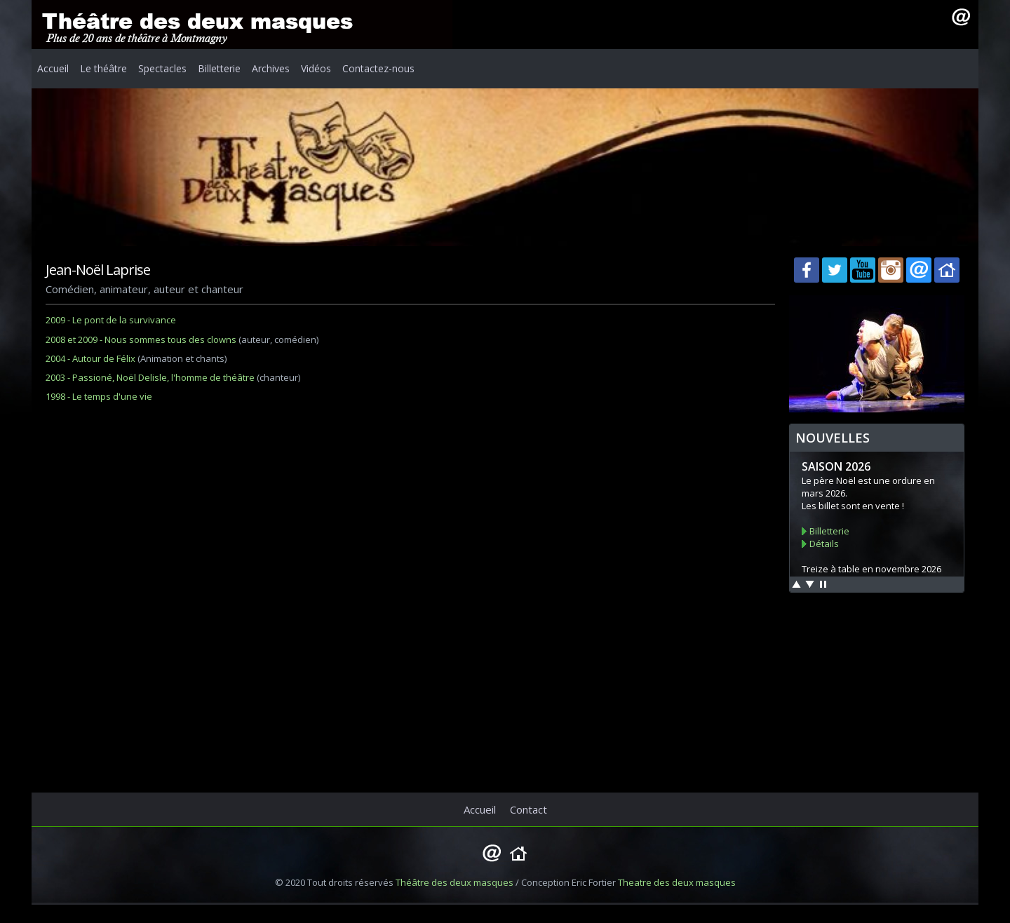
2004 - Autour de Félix (90, 358)
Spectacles (162, 68)
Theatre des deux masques (677, 882)
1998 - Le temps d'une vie (99, 396)
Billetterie (219, 68)
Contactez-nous (378, 68)
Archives (271, 68)
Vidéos (316, 68)
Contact (528, 809)
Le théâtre (103, 68)
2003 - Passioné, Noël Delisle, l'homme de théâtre (150, 377)
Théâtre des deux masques (454, 882)
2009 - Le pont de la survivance (111, 320)
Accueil (53, 68)
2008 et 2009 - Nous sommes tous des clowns (141, 339)
